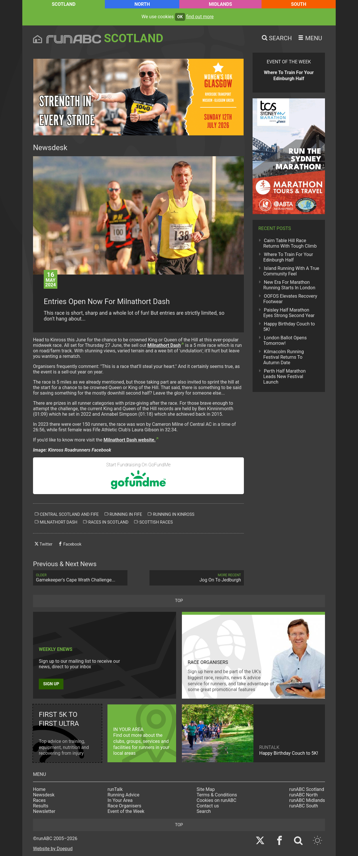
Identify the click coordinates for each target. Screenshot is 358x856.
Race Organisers (124, 806)
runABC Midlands (307, 800)
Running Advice (123, 795)
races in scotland (105, 522)
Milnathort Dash (164, 345)
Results (40, 806)
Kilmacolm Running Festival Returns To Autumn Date (283, 357)
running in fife (123, 514)
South (298, 4)
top (179, 600)
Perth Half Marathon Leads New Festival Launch (284, 376)
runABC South (303, 806)
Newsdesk (43, 795)
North (142, 4)
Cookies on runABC (216, 800)
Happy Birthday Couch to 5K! (289, 326)
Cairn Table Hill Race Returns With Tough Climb (290, 243)
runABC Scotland (306, 789)
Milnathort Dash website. (129, 440)
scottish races (153, 522)
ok (180, 16)
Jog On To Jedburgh (196, 578)
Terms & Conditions (217, 795)
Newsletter (44, 811)
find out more (200, 16)
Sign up (51, 684)
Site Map (206, 789)
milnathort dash (56, 522)
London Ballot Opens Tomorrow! (285, 340)
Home (39, 789)
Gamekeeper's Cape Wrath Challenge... (80, 578)
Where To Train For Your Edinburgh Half (288, 257)
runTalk (115, 789)
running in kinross (171, 514)
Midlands (220, 4)
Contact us (208, 806)
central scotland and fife (67, 514)
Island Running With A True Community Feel (291, 271)
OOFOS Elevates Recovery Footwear (290, 298)
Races (39, 800)
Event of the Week (125, 811)
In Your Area (120, 800)
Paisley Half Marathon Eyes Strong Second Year (289, 312)
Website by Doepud (53, 848)
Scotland (64, 4)
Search (204, 811)
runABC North (303, 795)
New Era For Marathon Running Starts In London (289, 284)
